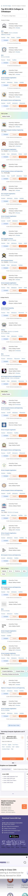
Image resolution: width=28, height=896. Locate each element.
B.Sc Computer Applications (8, 193)
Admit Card (4, 744)
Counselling (8, 746)
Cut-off (8, 103)
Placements (22, 103)
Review (13, 37)
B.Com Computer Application (8, 429)
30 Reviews (18, 350)
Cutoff (13, 746)
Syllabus (17, 746)
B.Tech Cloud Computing (7, 308)
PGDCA (3, 329)
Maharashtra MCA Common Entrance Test (12, 738)
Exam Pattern (15, 744)
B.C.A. (13, 32)
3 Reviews (17, 27)
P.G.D (13, 262)
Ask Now (24, 806)
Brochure (23, 40)
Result (3, 746)
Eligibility (9, 744)
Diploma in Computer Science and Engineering (12, 687)
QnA (25, 515)
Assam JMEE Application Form (10, 776)
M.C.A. (5, 217)
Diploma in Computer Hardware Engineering (12, 130)
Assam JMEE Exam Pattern (9, 780)
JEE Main (7, 378)
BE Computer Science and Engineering (11, 100)
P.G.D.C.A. (13, 284)
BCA (2, 31)
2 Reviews (17, 235)
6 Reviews (17, 213)
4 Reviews (17, 126)
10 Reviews (18, 650)
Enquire (13, 40)
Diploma (5, 34)
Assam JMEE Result (8, 782)
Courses (3, 37)
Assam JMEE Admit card (9, 778)
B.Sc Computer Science (7, 238)
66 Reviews (18, 404)
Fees (8, 37)
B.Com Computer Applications (8, 77)
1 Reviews (17, 74)
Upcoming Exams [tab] (6, 769)
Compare (5, 40)
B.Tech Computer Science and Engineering (12, 171)
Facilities (19, 37)
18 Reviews (18, 146)
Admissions (9, 82)
